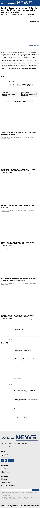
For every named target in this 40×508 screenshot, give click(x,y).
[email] (16, 490)
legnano (6, 76)
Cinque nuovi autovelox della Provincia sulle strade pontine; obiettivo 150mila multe (24, 391)
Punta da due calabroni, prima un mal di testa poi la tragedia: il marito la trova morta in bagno (29, 94)
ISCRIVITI (35, 490)
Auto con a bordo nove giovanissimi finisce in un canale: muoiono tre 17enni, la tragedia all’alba (18, 279)
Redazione (7, 19)
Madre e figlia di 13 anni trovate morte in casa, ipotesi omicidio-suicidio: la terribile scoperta (17, 242)
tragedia (10, 76)
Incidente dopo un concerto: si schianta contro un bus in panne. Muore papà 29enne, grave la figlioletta (18, 169)
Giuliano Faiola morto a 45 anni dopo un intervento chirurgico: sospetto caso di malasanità (24, 418)
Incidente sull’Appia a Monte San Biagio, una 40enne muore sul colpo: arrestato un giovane (26, 359)
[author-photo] (2, 136)
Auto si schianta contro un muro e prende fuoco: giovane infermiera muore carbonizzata (10, 94)
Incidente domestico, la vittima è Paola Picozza (23, 350)
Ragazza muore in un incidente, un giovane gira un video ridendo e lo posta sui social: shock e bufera (18, 315)
